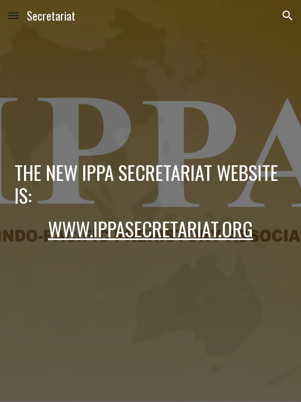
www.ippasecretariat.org (150, 228)
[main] (150, 201)
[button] (13, 15)
